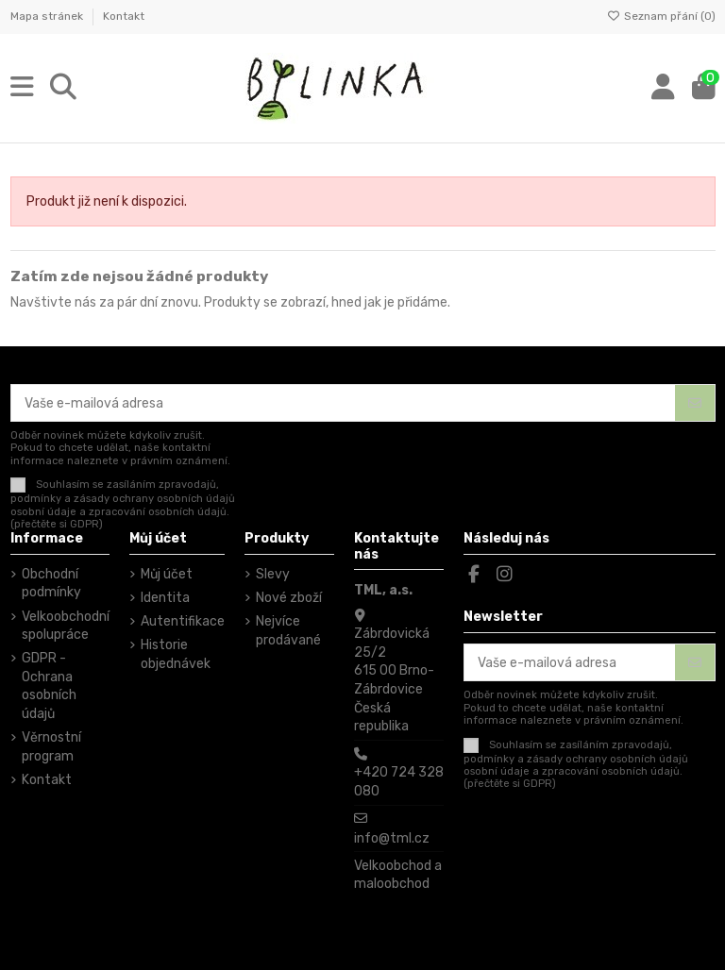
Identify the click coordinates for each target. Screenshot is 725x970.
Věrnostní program (51, 746)
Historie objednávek (176, 654)
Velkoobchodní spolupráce (66, 626)
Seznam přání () (661, 16)
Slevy (273, 574)
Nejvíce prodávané (288, 630)
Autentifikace (183, 621)
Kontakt (123, 16)
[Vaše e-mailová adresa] (343, 403)
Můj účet (167, 574)
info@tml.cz (392, 838)
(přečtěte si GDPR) (56, 524)
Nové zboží (289, 598)
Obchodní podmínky (51, 583)
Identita (165, 598)
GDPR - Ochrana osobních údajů (49, 686)
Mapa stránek (48, 16)
